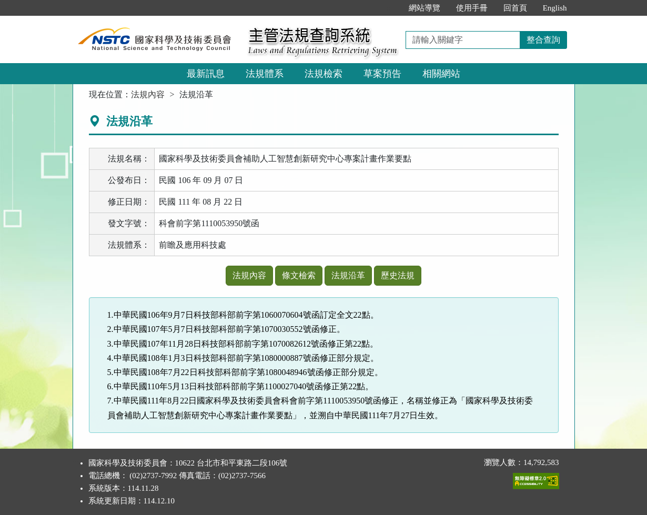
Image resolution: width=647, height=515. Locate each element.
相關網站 (441, 73)
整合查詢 (543, 39)
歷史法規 (398, 275)
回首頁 (515, 8)
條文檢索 (299, 275)
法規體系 (265, 73)
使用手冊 (472, 8)
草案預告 (382, 73)
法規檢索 (323, 73)
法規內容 (148, 94)
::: (389, 8)
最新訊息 (206, 73)
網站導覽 (424, 8)
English (555, 8)
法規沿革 (348, 275)
